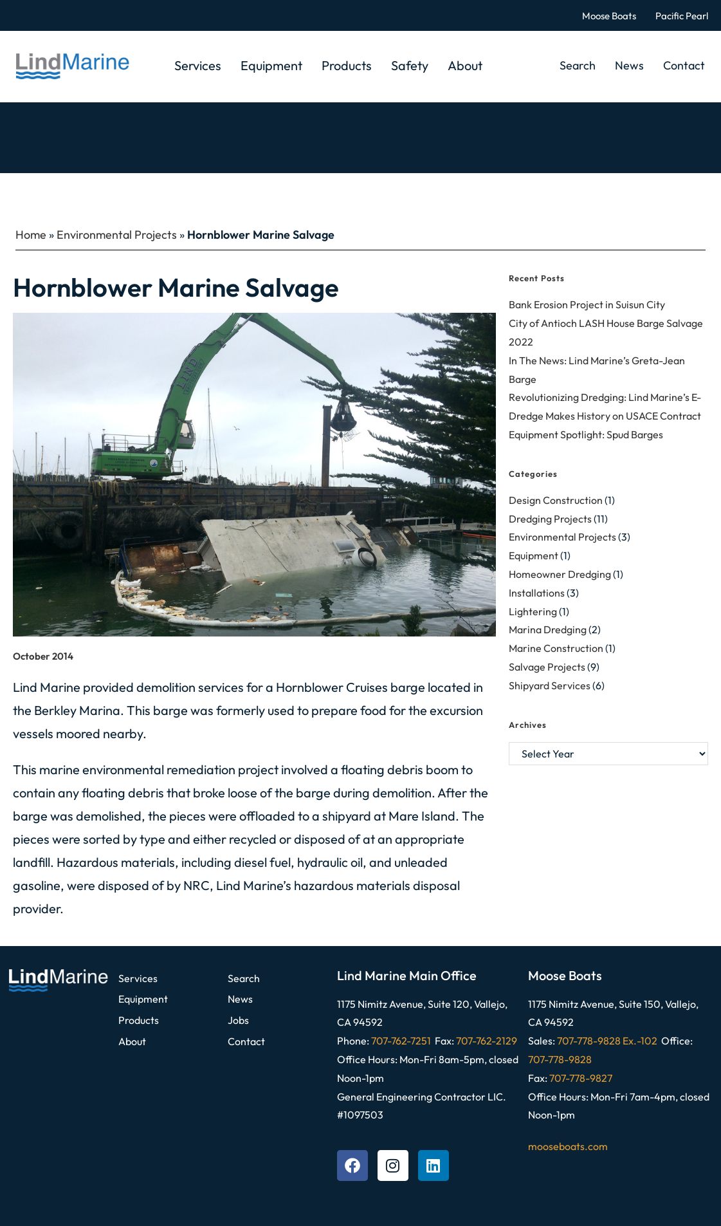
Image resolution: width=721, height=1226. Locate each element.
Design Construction (556, 500)
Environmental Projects (117, 234)
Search (578, 65)
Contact (684, 65)
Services (197, 65)
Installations (537, 592)
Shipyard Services (549, 685)
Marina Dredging (548, 629)
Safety (409, 65)
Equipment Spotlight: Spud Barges (586, 434)
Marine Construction (556, 648)
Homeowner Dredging (560, 574)
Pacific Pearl (681, 16)
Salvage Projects (547, 666)
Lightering (533, 611)
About (465, 65)
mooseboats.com (568, 1146)
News (629, 65)
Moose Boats (609, 16)
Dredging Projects (550, 518)
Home (30, 234)
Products (347, 65)
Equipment (271, 65)
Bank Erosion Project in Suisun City (587, 304)
